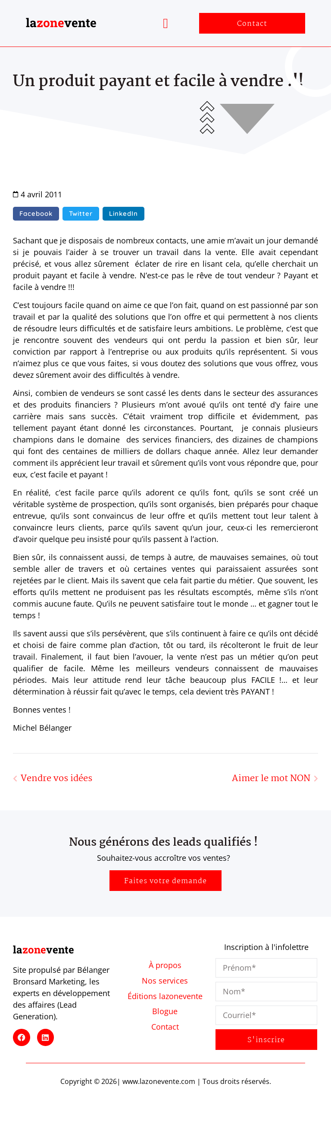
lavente (61, 23)
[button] (165, 23)
